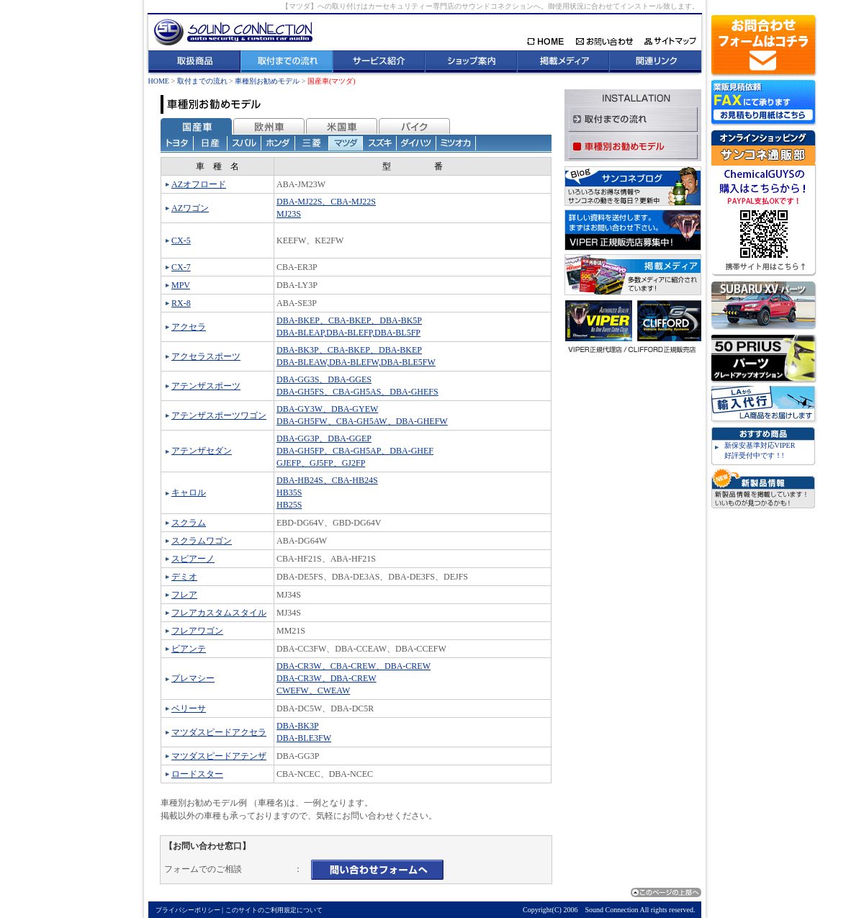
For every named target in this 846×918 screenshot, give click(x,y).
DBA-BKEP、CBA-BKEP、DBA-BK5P (349, 320)
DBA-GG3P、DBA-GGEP (324, 438)
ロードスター (197, 774)
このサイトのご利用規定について (274, 910)
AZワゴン (190, 208)
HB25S (289, 505)
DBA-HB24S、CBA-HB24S (327, 480)
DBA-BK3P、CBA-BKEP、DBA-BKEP (349, 350)
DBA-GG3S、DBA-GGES (324, 379)
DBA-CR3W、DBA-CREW (326, 678)
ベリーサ (188, 708)
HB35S (289, 492)
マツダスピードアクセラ (218, 732)
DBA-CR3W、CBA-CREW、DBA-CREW (353, 666)
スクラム (188, 523)
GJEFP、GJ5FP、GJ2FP (320, 463)
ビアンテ (188, 649)
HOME (158, 81)
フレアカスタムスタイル (218, 613)
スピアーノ (193, 559)
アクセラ (188, 327)
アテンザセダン (201, 451)
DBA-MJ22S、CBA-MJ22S (326, 202)
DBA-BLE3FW (303, 738)
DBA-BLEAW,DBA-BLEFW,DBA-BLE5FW (356, 362)
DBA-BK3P (297, 726)
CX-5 (181, 240)
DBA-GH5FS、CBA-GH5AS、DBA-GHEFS (357, 392)
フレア (184, 595)
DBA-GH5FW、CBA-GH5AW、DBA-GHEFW (362, 421)
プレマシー (193, 678)
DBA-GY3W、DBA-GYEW (327, 409)
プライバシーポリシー (188, 910)
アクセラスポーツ (205, 356)
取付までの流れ (202, 81)
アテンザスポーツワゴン (218, 415)
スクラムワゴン (201, 541)
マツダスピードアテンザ (218, 756)
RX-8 (181, 303)
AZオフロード (198, 184)
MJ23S (288, 214)
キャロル (188, 492)
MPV (180, 285)
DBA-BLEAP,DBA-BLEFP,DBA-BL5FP (348, 333)
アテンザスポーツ (205, 386)
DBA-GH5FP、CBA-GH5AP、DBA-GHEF (354, 451)
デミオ (184, 577)
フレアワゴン (197, 631)
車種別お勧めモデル (267, 81)
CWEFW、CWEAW (313, 690)
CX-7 (181, 267)
